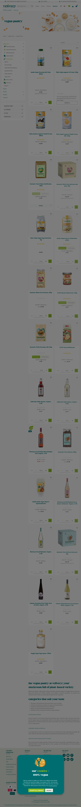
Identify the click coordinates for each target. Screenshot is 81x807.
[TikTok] (71, 759)
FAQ (7, 761)
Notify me (67, 102)
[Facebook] (64, 755)
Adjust (49, 790)
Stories (43, 6)
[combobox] (23, 6)
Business (16, 10)
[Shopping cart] (76, 6)
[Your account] (72, 6)
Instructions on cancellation (9, 770)
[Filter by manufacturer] (13, 106)
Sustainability (9, 759)
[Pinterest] (71, 755)
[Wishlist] (69, 6)
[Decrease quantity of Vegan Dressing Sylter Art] (32, 102)
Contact (27, 754)
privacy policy (53, 785)
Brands (37, 6)
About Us (8, 756)
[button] (23, 43)
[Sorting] (69, 42)
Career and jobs (10, 767)
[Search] (32, 6)
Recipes (49, 6)
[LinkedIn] (67, 759)
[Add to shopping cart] (50, 102)
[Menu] (61, 6)
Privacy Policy (65, 98)
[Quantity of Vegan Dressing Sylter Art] (36, 102)
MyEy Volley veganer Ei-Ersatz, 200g (67, 72)
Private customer (7, 10)
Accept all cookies (36, 790)
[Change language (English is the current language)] (65, 6)
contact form (33, 796)
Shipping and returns (11, 764)
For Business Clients (11, 774)
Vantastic (55, 6)
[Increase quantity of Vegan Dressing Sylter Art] (46, 102)
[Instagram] (64, 759)
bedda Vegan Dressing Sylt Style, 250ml (41, 73)
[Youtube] (67, 755)
